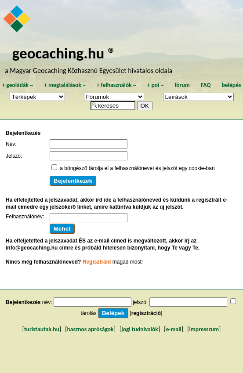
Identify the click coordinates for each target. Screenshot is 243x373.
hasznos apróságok (90, 329)
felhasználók (116, 85)
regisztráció (146, 313)
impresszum (204, 329)
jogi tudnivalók (139, 329)
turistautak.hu (41, 329)
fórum (182, 85)
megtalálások (64, 85)
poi (155, 85)
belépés (231, 85)
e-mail (173, 329)
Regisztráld (97, 262)
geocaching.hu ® (64, 52)
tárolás (89, 313)
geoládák (17, 85)
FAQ (206, 85)
